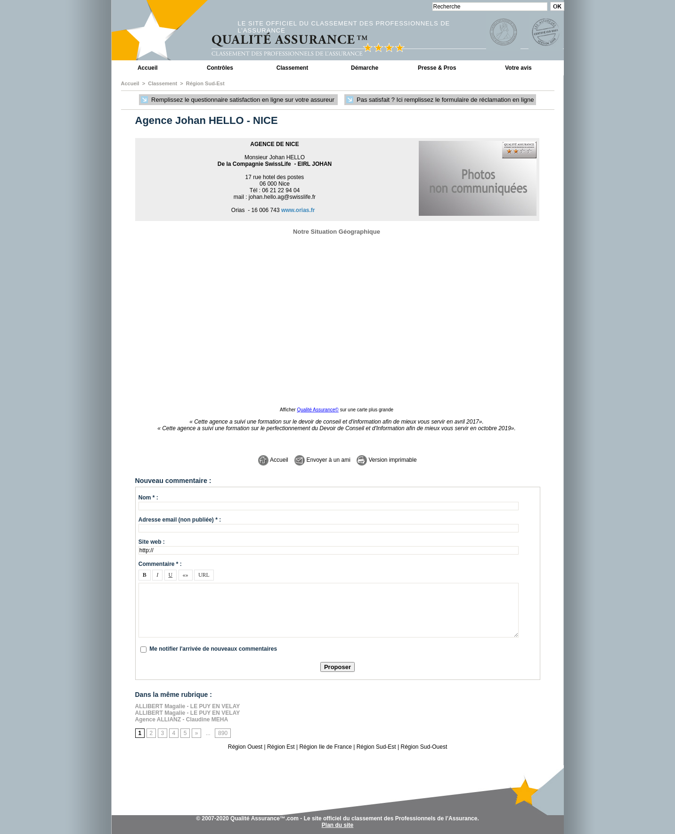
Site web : (151, 542)
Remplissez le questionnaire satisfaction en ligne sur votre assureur (238, 100)
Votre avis (518, 68)
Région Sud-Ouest (424, 747)
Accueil (148, 68)
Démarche (364, 68)
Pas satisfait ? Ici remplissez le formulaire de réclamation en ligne (440, 100)
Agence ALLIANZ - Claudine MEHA (181, 719)
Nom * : (148, 497)
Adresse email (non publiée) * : (179, 519)
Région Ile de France (325, 747)
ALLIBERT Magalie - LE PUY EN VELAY (187, 706)
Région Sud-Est (205, 83)
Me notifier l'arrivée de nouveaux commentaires (213, 649)
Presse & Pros (437, 68)
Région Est (281, 747)
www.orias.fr (298, 210)
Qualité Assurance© (318, 409)
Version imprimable (386, 460)
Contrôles (220, 68)
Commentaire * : (160, 564)
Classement (292, 68)
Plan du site (337, 825)
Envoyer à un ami (322, 460)
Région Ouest (245, 747)
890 (223, 733)
